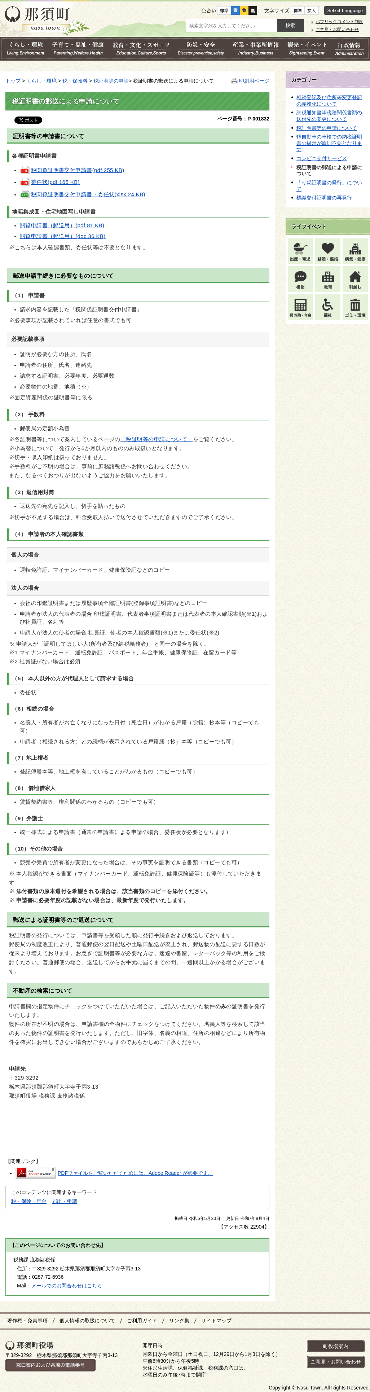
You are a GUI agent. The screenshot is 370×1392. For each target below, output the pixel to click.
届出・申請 (64, 1201)
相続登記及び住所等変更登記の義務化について (329, 101)
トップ (13, 81)
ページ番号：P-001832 (243, 119)
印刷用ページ (254, 81)
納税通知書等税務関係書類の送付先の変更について (329, 116)
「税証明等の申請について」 (156, 439)
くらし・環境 (41, 81)
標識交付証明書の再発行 (324, 198)
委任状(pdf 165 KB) (50, 182)
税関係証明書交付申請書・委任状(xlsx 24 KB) (82, 194)
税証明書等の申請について (326, 128)
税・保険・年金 (29, 1201)
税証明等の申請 (111, 81)
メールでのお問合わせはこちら (66, 1285)
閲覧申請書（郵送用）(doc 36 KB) (63, 236)
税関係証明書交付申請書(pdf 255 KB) (72, 170)
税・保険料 (75, 81)
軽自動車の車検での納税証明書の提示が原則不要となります (329, 143)
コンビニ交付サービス (321, 158)
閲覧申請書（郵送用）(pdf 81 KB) (62, 225)
